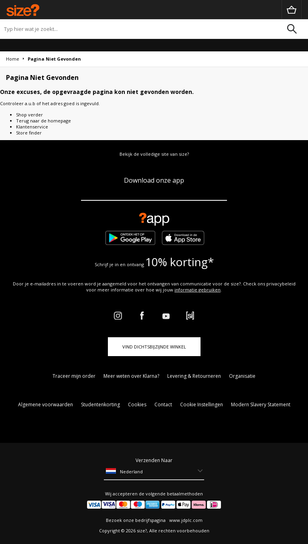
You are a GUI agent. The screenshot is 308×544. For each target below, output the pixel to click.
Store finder (29, 133)
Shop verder (29, 115)
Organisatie (242, 376)
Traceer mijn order (74, 376)
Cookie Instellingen (201, 404)
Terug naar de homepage (43, 121)
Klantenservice (32, 127)
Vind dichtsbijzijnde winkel (154, 347)
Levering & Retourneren (194, 376)
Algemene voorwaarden (45, 404)
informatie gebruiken (197, 290)
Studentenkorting (100, 404)
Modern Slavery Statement (260, 404)
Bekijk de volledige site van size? (154, 154)
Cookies (137, 404)
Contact (163, 404)
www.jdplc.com (185, 520)
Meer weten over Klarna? (131, 376)
